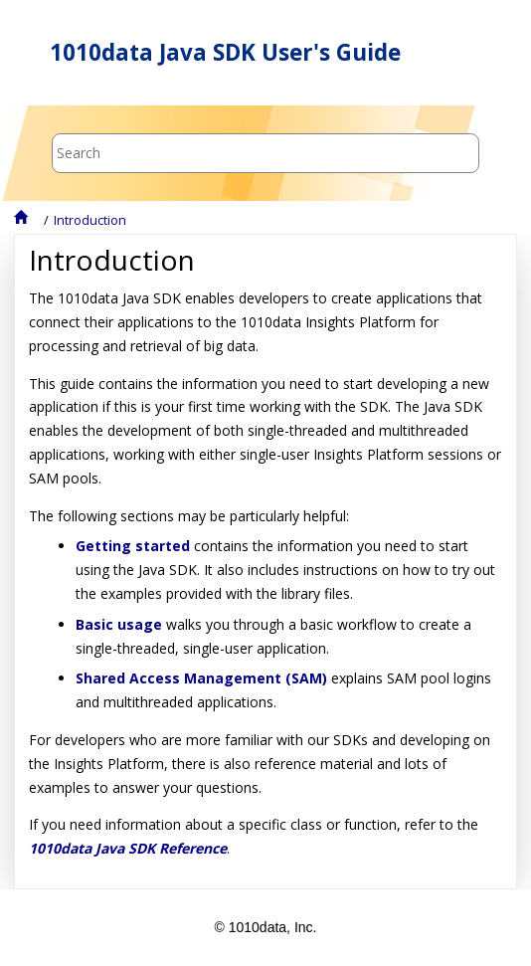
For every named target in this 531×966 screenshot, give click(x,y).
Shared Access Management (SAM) (201, 678)
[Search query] (265, 152)
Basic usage (119, 624)
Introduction (90, 220)
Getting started (133, 545)
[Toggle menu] (484, 53)
